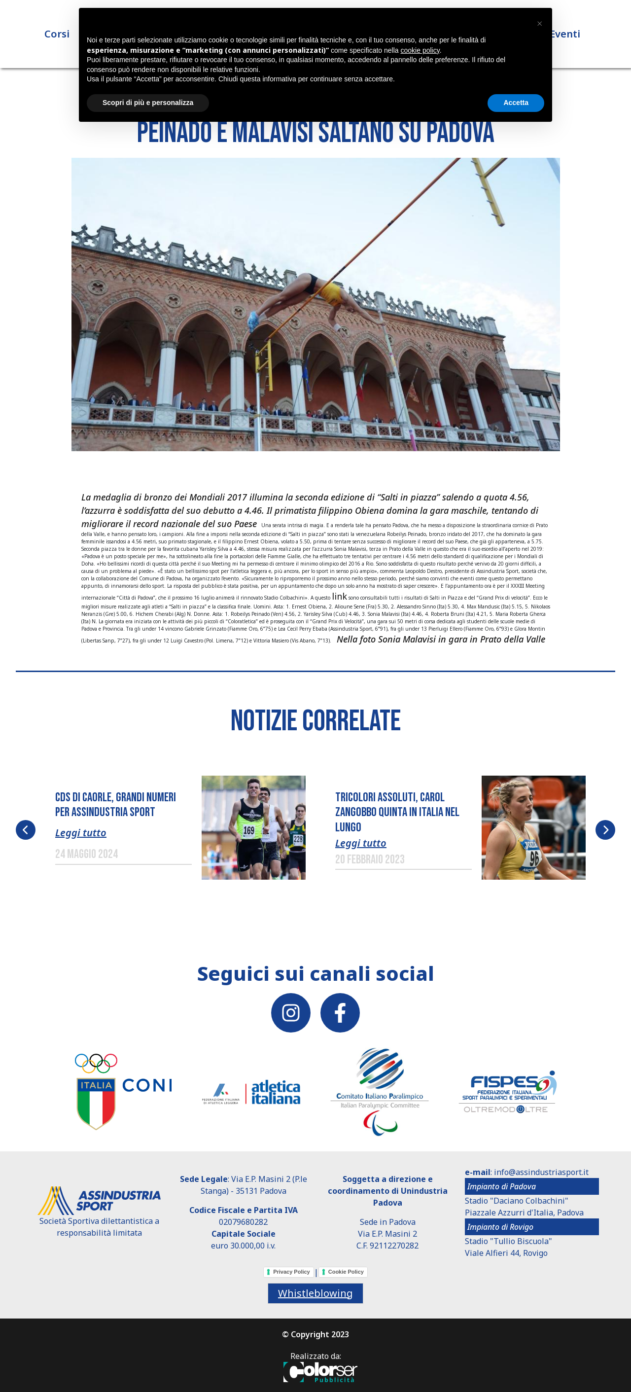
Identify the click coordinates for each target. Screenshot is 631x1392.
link (339, 596)
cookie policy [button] (420, 50)
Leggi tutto (80, 832)
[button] (315, 303)
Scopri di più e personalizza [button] (148, 103)
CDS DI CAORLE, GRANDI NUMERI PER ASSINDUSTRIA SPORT (115, 805)
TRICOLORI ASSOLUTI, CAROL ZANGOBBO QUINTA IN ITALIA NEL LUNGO (397, 812)
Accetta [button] (515, 103)
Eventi (565, 34)
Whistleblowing (315, 1293)
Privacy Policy (291, 1272)
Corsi (57, 34)
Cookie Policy (346, 1272)
